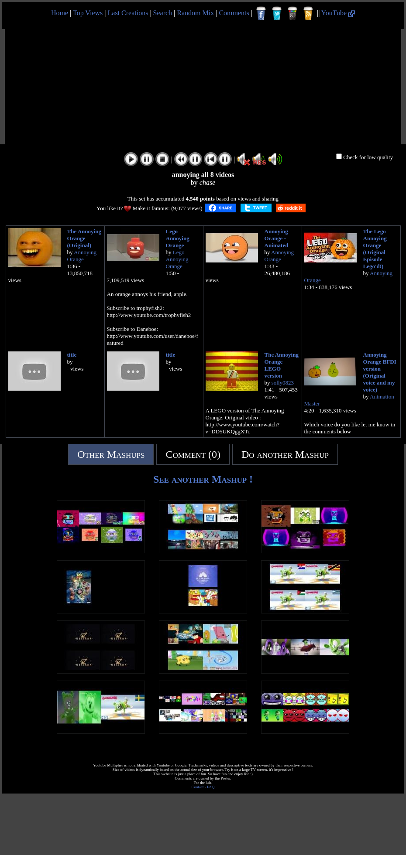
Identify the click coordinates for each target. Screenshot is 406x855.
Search (162, 13)
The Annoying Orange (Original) (84, 238)
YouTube (338, 13)
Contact (198, 787)
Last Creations (128, 13)
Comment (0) (192, 454)
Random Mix (195, 13)
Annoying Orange (82, 255)
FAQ (210, 787)
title (72, 354)
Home (59, 13)
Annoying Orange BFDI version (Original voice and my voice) (379, 372)
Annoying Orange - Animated (277, 238)
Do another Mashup (285, 454)
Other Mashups (111, 454)
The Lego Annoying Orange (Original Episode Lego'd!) (375, 248)
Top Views (88, 13)
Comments (234, 13)
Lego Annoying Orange (177, 238)
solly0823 (283, 382)
